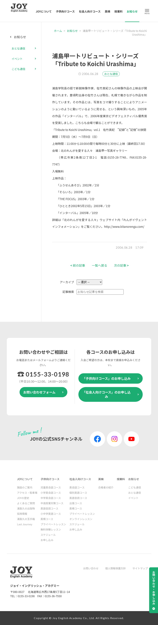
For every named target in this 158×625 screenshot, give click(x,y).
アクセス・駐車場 (27, 492)
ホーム (58, 31)
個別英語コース (78, 492)
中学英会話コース (51, 498)
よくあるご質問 (26, 503)
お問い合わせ (90, 568)
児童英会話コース (51, 487)
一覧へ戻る (99, 265)
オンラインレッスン (80, 519)
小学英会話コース (51, 492)
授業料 (118, 11)
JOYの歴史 (23, 498)
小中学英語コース (51, 513)
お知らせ (132, 11)
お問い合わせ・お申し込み (154, 588)
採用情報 (22, 513)
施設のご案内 (24, 487)
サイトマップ (140, 568)
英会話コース (77, 487)
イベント (17, 59)
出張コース (75, 503)
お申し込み (47, 540)
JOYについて (44, 11)
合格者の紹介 (105, 487)
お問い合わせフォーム (39, 392)
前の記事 (77, 265)
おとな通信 (111, 74)
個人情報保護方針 (115, 568)
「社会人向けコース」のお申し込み (106, 394)
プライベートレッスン (53, 524)
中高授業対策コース (52, 503)
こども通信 (18, 69)
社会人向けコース (90, 11)
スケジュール (48, 534)
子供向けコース (65, 11)
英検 (107, 11)
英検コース (47, 519)
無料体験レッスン (51, 529)
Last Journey (24, 524)
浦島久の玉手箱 (26, 519)
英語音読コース (49, 508)
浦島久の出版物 (26, 508)
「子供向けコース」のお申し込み (106, 378)
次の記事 (121, 265)
